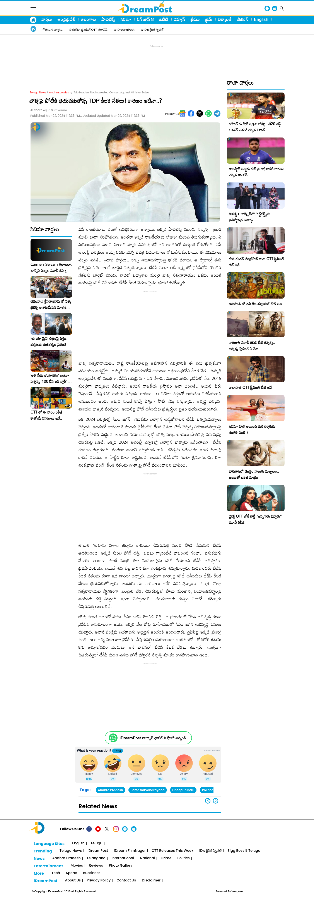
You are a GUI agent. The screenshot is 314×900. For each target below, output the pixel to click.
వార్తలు (46, 19)
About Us (73, 880)
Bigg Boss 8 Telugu (243, 850)
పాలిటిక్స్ (108, 19)
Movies (77, 865)
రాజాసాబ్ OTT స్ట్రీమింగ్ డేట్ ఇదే (250, 387)
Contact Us (126, 880)
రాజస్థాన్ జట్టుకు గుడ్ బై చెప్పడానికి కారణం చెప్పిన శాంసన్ (256, 172)
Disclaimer (151, 880)
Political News (212, 790)
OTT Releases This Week (172, 850)
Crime (166, 858)
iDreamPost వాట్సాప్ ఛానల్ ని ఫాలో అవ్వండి (153, 738)
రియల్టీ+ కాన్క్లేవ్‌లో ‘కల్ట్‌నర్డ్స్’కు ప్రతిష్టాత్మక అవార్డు (249, 216)
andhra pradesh (60, 92)
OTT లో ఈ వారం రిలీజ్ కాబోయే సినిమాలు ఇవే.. (47, 415)
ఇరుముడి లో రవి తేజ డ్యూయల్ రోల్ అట (255, 303)
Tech (55, 873)
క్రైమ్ (208, 19)
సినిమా (126, 19)
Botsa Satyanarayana (148, 790)
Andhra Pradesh (110, 790)
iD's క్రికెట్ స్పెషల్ (210, 850)
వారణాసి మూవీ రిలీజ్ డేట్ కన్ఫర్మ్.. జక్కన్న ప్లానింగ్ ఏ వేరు (252, 345)
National (147, 858)
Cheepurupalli (183, 790)
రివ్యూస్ (179, 19)
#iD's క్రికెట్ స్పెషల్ (152, 29)
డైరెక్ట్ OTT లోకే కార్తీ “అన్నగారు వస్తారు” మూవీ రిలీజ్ (255, 519)
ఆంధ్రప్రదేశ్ (66, 19)
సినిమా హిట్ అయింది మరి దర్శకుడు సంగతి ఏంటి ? (252, 429)
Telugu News (38, 92)
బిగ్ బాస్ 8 (145, 19)
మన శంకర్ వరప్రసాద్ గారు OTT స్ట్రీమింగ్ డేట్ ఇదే (256, 261)
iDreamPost (98, 850)
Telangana (96, 858)
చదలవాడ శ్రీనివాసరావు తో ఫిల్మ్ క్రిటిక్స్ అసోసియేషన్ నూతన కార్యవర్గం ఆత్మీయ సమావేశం (51, 304)
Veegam (237, 891)
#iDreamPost (124, 29)
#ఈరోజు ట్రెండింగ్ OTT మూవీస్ (88, 29)
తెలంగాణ (88, 19)
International (122, 858)
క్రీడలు (195, 19)
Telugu (96, 843)
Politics (183, 858)
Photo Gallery (120, 865)
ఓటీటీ (163, 19)
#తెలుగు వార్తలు (52, 29)
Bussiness (91, 873)
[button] (215, 801)
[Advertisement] (157, 58)
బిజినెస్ (242, 19)
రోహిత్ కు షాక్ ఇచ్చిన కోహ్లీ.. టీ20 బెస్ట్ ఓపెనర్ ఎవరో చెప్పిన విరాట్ (255, 127)
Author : (48, 110)
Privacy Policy (99, 880)
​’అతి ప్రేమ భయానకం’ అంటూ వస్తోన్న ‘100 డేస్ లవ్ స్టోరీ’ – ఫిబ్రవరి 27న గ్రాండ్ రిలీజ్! (50, 378)
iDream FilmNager (130, 850)
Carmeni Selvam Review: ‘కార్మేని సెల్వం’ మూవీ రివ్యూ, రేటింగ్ (51, 267)
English (261, 19)
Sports (71, 873)
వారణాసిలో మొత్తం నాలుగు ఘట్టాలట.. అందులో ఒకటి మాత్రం (254, 474)
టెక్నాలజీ (225, 19)
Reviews (96, 865)
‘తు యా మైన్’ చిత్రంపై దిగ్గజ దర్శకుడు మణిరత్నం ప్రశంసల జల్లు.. (49, 341)
